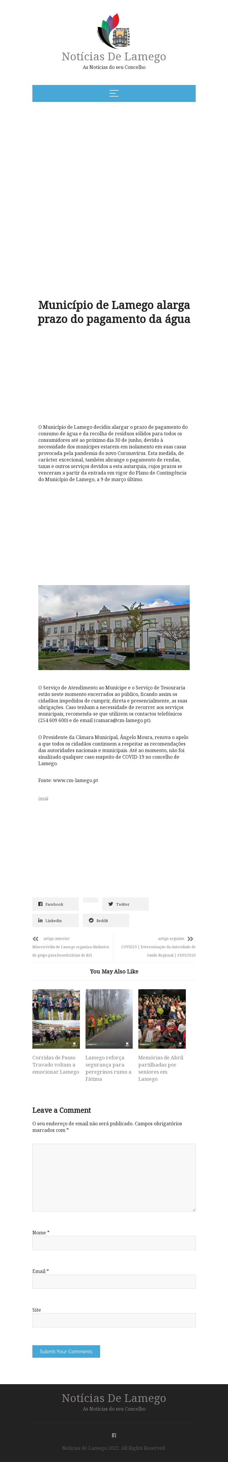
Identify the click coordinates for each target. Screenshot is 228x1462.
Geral (43, 798)
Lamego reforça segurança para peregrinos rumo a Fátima (109, 1068)
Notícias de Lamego (114, 56)
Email (40, 1271)
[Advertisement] (91, 151)
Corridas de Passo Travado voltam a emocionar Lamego (55, 1064)
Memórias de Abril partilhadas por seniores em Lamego (160, 1068)
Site (36, 1310)
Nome (41, 1232)
